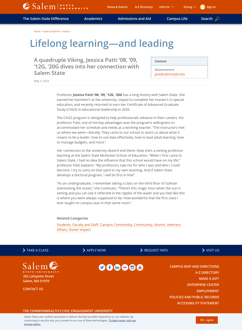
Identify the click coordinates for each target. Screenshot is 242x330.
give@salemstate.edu (170, 74)
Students (64, 224)
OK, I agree (207, 320)
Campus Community (116, 224)
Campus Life (177, 18)
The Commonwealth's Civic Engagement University (68, 310)
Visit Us (212, 250)
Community (143, 224)
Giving (187, 7)
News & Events (117, 7)
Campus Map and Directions (194, 266)
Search (207, 18)
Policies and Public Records (194, 296)
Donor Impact (80, 229)
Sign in (211, 7)
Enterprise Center (203, 284)
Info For (164, 7)
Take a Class (37, 250)
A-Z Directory (144, 7)
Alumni (159, 224)
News (66, 31)
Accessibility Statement (198, 302)
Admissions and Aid (134, 18)
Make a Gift (209, 278)
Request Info (156, 250)
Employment (208, 290)
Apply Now (96, 250)
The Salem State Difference (46, 18)
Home (37, 31)
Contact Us (33, 289)
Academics (93, 18)
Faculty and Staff (85, 224)
